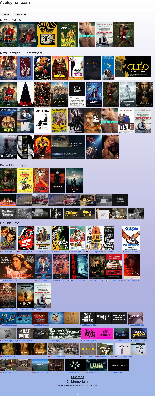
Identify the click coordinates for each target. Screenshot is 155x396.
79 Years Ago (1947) (9, 325)
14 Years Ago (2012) (95, 372)
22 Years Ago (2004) (41, 372)
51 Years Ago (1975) (58, 356)
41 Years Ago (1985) (131, 252)
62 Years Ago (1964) (137, 325)
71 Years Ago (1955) (89, 325)
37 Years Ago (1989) (9, 372)
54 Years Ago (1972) (114, 252)
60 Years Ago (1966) (9, 341)
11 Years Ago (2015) (133, 280)
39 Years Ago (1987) (10, 280)
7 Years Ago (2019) (27, 309)
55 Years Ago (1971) (140, 341)
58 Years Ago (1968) (90, 341)
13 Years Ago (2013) (115, 372)
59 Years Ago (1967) (26, 341)
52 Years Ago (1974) (10, 356)
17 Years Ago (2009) (98, 280)
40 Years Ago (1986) (125, 356)
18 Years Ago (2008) (79, 280)
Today (38, 309)
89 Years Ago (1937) (9, 252)
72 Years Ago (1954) (44, 252)
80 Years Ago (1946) (26, 252)
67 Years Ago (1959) (61, 252)
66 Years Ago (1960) (78, 252)
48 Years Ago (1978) (89, 356)
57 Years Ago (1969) (123, 341)
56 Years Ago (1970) (96, 252)
